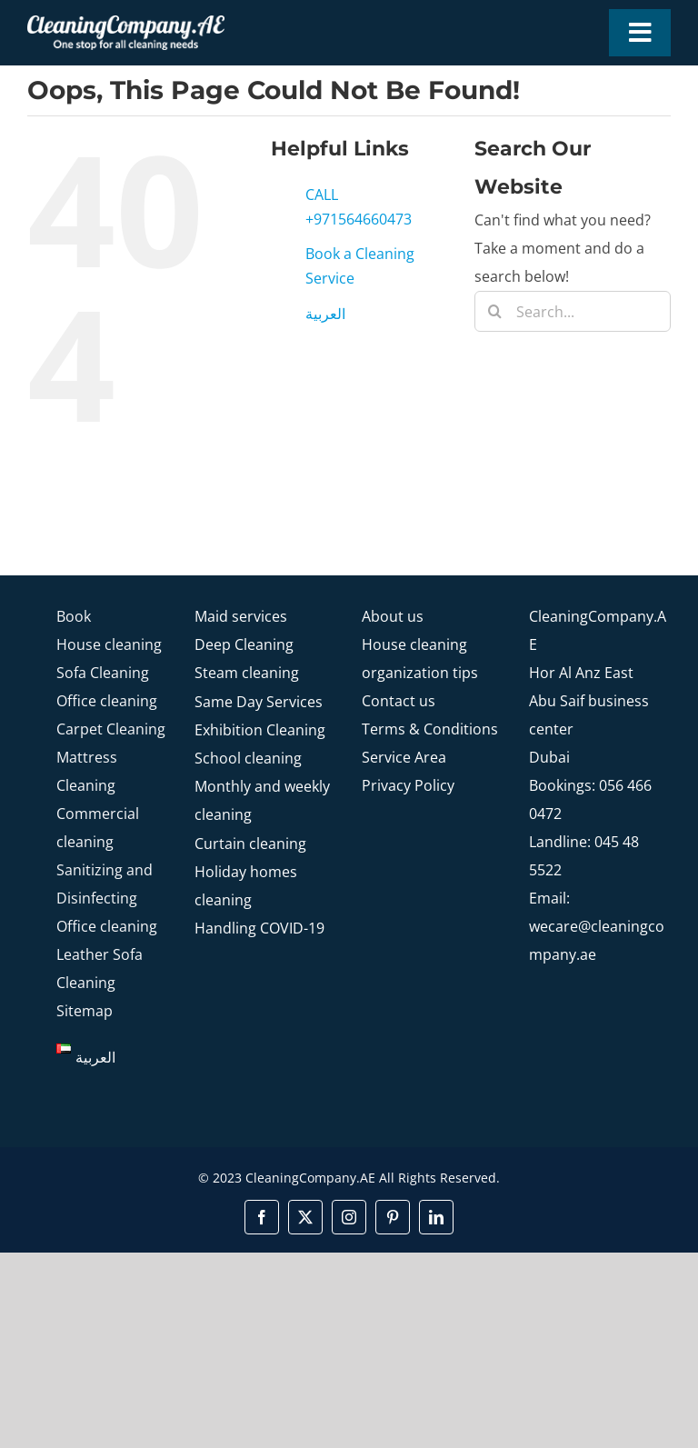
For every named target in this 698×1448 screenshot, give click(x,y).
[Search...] (572, 311)
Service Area (404, 757)
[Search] (494, 311)
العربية (325, 314)
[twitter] (305, 1217)
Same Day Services (258, 702)
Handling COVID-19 (259, 928)
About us (393, 616)
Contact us (398, 701)
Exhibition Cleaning (259, 730)
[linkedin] (436, 1217)
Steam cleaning (246, 673)
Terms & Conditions (430, 729)
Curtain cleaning (250, 844)
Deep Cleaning (244, 644)
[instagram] (349, 1217)
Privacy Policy (408, 785)
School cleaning (248, 758)
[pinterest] (392, 1217)
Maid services (240, 616)
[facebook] (261, 1217)
